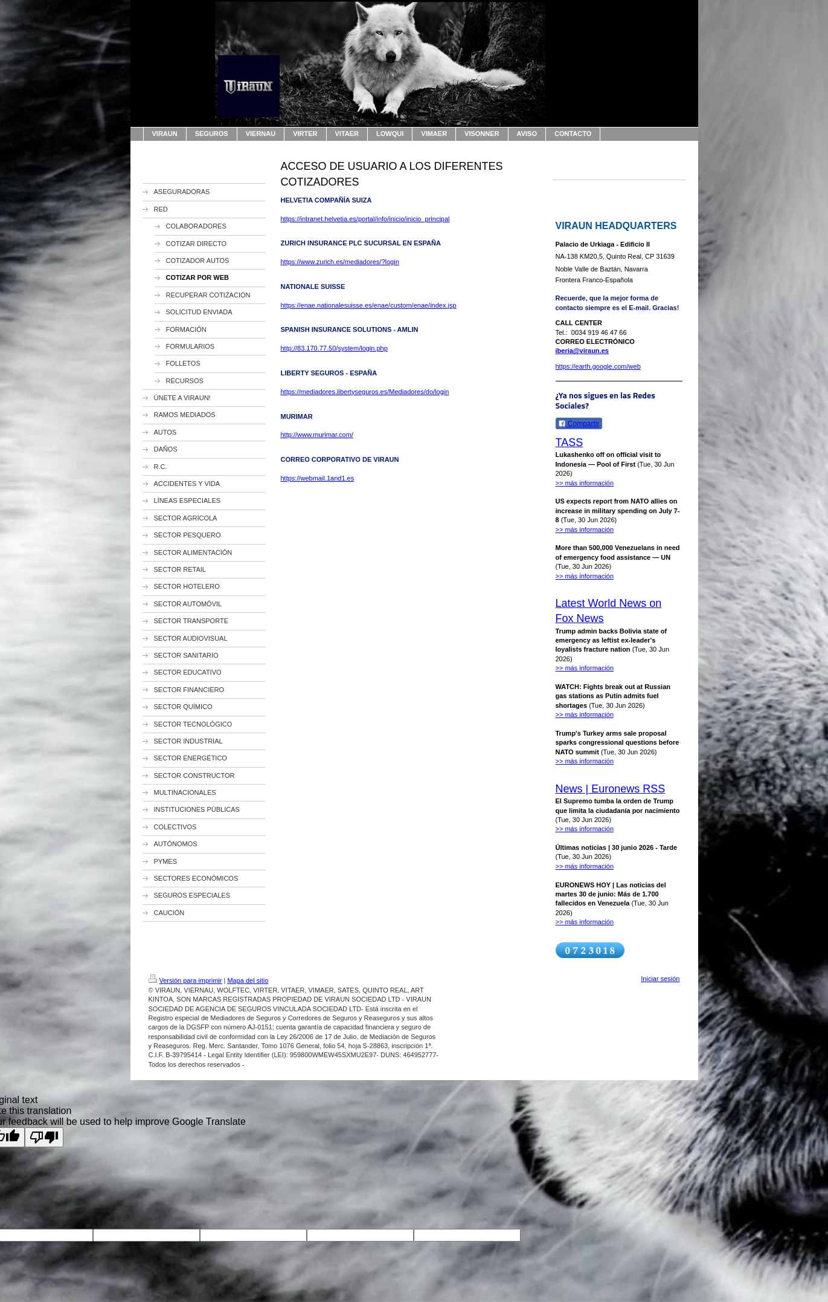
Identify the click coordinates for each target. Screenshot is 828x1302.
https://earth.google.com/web (598, 366)
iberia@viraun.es (582, 350)
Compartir (579, 423)
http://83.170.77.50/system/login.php (334, 348)
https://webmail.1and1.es (318, 478)
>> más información (585, 483)
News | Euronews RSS (611, 789)
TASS (569, 442)
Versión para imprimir (185, 980)
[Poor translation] (44, 1137)
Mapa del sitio (247, 980)
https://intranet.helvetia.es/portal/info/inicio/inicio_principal (365, 218)
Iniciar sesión (660, 978)
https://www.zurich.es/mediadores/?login (340, 261)
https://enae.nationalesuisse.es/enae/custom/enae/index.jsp (369, 305)
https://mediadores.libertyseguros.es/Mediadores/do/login (365, 391)
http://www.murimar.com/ (317, 434)
